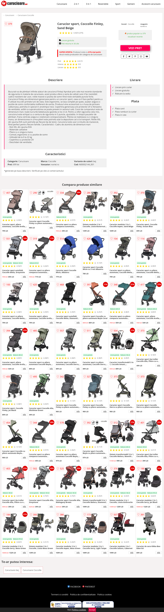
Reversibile (103, 4)
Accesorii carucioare (151, 4)
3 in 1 (88, 4)
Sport (117, 4)
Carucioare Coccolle (26, 15)
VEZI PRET (135, 48)
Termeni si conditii (59, 594)
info (24, 231)
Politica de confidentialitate (83, 594)
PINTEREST (88, 586)
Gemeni (131, 4)
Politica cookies (104, 594)
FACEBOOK (74, 586)
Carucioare (62, 4)
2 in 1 (76, 4)
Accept (92, 609)
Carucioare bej (12, 570)
